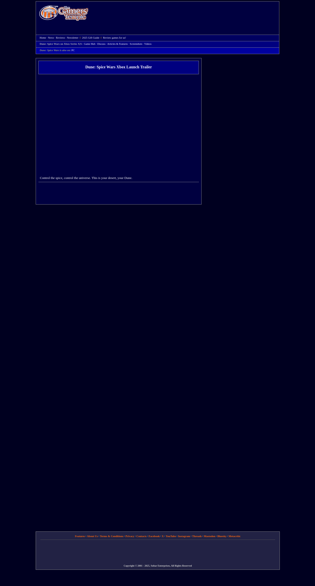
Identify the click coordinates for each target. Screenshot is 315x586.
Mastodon (209, 536)
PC (73, 50)
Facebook (154, 536)
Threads (197, 536)
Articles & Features (117, 44)
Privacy (130, 536)
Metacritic (235, 536)
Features (80, 536)
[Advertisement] (186, 14)
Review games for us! (114, 37)
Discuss (101, 44)
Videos (148, 44)
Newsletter (72, 37)
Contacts (141, 536)
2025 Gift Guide (90, 37)
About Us (92, 536)
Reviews (60, 37)
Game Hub (89, 44)
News (51, 37)
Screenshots (136, 44)
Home (63, 13)
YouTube (171, 536)
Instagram (184, 536)
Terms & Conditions (112, 536)
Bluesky (221, 536)
